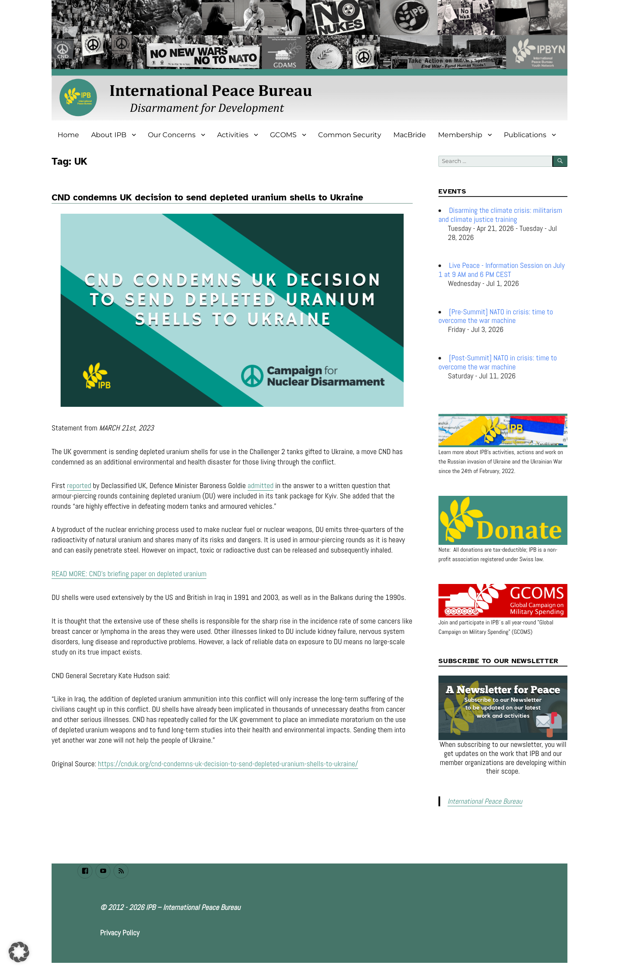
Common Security (349, 135)
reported (79, 497)
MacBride (409, 135)
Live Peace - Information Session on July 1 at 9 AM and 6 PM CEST (501, 270)
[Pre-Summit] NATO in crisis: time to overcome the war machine (495, 316)
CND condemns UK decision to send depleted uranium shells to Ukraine (207, 197)
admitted (261, 497)
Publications (525, 135)
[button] (19, 952)
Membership (460, 135)
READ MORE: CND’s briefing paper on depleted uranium (129, 586)
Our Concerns (172, 135)
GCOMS (283, 135)
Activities (232, 135)
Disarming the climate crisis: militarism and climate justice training (500, 215)
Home (68, 135)
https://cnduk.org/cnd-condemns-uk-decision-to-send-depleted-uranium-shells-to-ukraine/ (228, 776)
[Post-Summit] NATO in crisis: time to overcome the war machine (497, 362)
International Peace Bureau (482, 800)
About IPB (108, 135)
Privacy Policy (120, 932)
